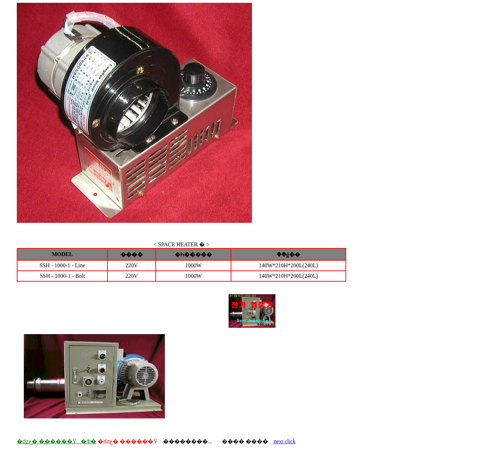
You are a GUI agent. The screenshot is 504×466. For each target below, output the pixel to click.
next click (285, 441)
